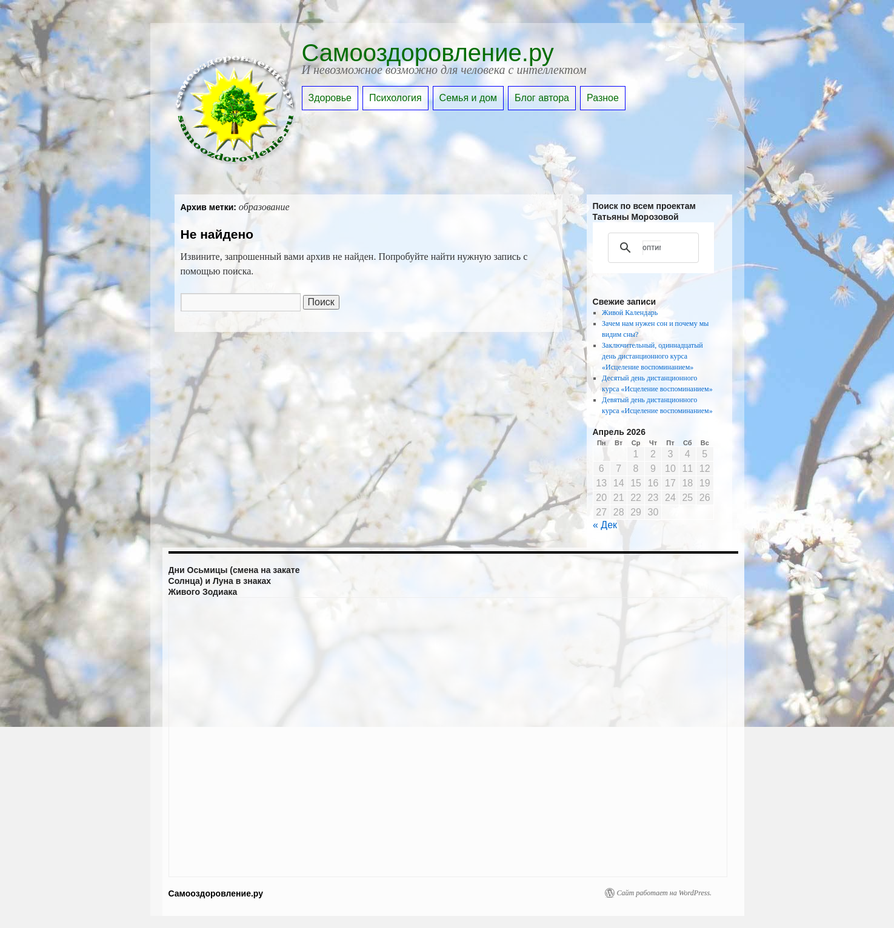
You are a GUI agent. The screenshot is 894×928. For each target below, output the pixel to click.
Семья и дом (468, 98)
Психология (395, 98)
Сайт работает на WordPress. (664, 893)
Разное (603, 98)
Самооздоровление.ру (428, 52)
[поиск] (651, 247)
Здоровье (330, 98)
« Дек (605, 525)
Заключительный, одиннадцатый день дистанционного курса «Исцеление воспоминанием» (652, 356)
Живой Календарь (630, 312)
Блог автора (542, 98)
